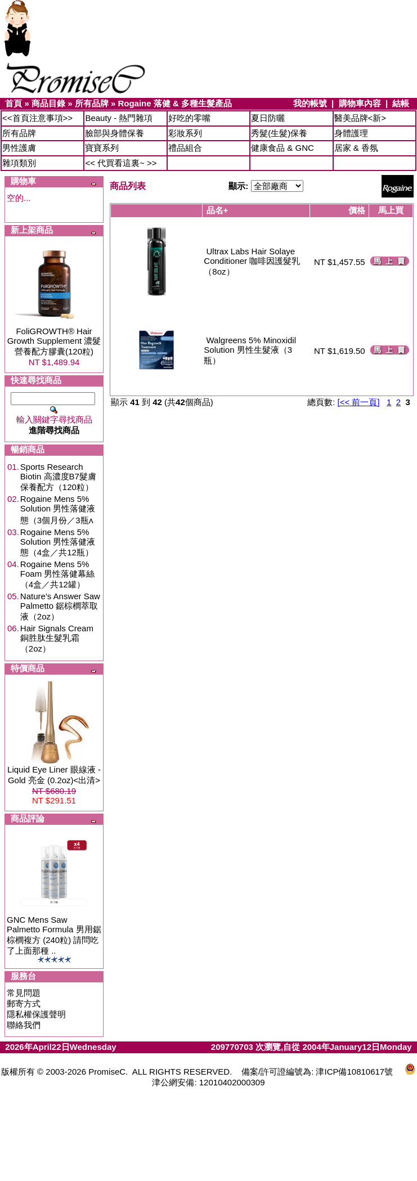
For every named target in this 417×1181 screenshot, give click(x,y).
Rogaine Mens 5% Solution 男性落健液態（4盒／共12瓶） (57, 542)
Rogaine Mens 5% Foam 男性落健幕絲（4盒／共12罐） (57, 574)
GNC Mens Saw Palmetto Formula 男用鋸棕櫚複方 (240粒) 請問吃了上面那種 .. (54, 935)
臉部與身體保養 (114, 133)
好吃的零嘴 (189, 118)
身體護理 (351, 133)
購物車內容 (360, 103)
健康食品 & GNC (282, 147)
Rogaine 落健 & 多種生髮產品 (175, 103)
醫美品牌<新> (360, 118)
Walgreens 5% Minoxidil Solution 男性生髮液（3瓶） (250, 350)
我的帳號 (310, 103)
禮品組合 (185, 147)
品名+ (217, 210)
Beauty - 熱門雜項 (119, 118)
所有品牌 (92, 103)
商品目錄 (48, 103)
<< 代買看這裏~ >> (120, 163)
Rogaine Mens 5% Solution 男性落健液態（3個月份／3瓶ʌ (57, 509)
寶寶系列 (102, 147)
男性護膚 (19, 147)
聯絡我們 (24, 1025)
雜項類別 (19, 163)
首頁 (13, 103)
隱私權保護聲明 (36, 1014)
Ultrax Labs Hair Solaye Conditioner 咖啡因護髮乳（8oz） (252, 261)
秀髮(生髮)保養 (279, 133)
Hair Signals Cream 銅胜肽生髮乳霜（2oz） (56, 638)
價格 (356, 210)
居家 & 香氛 (356, 147)
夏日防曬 (268, 118)
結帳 (400, 103)
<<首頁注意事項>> (37, 118)
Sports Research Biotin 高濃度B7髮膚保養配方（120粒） (58, 477)
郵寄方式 (24, 1003)
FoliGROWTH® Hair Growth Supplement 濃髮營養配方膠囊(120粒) (54, 341)
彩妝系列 (185, 133)
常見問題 (24, 993)
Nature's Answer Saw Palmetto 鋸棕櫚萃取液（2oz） (60, 606)
